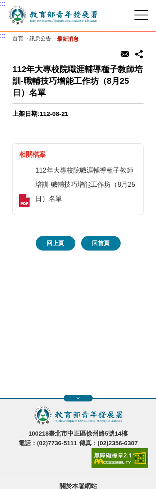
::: (2, 3)
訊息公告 (40, 39)
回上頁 (55, 243)
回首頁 (100, 243)
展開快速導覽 (78, 398)
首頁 (17, 39)
